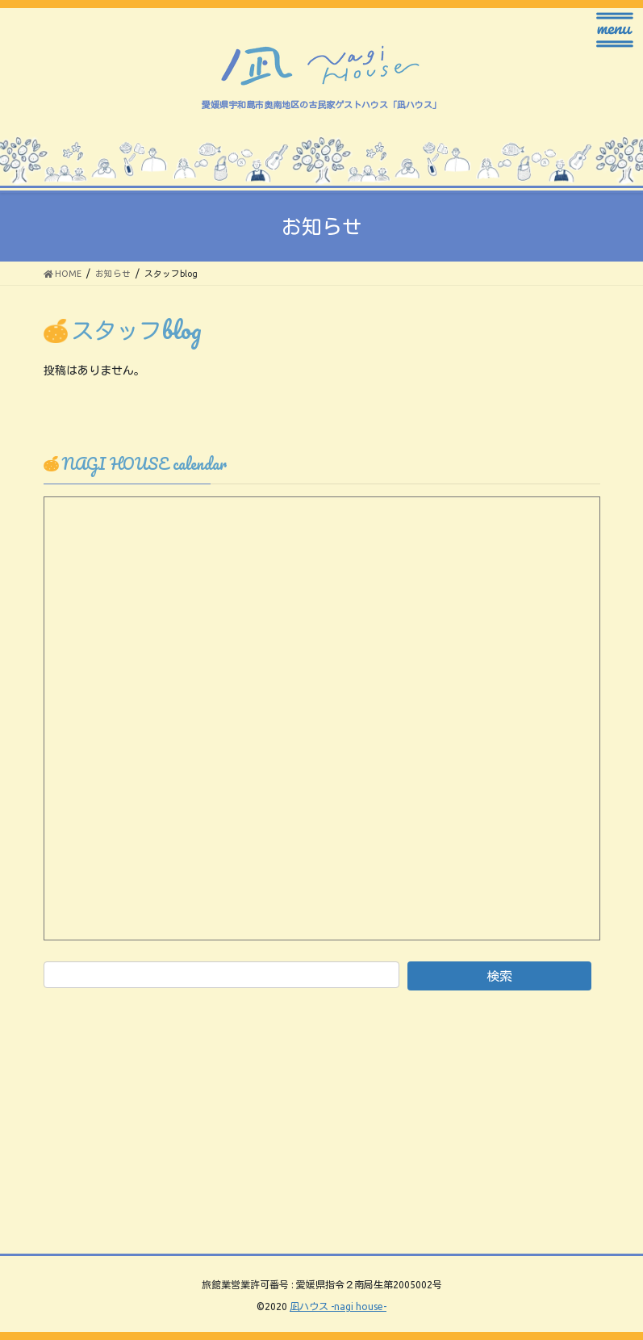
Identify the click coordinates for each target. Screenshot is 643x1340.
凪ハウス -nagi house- (338, 1306)
